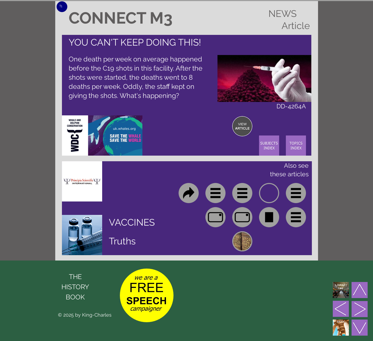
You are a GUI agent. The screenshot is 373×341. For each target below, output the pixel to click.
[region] (242, 126)
